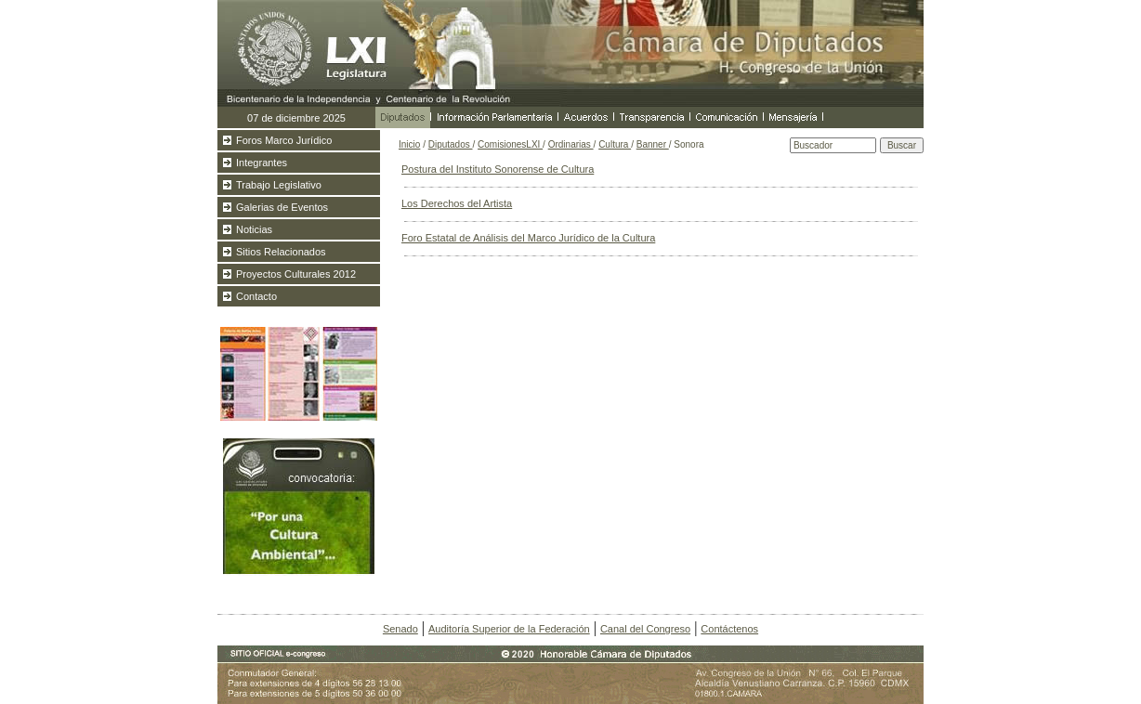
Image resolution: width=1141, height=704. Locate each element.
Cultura (614, 144)
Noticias (254, 229)
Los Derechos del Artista (456, 203)
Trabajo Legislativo (278, 184)
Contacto (256, 296)
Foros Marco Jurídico (284, 140)
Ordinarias (571, 144)
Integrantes (261, 162)
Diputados (450, 144)
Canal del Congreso (645, 628)
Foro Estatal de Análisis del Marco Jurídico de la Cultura (528, 237)
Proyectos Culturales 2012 (296, 274)
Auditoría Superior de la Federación (509, 628)
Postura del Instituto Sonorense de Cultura (497, 169)
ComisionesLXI (510, 144)
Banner (652, 144)
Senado (400, 628)
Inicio (409, 144)
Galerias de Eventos (282, 207)
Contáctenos (729, 628)
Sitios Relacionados (281, 251)
